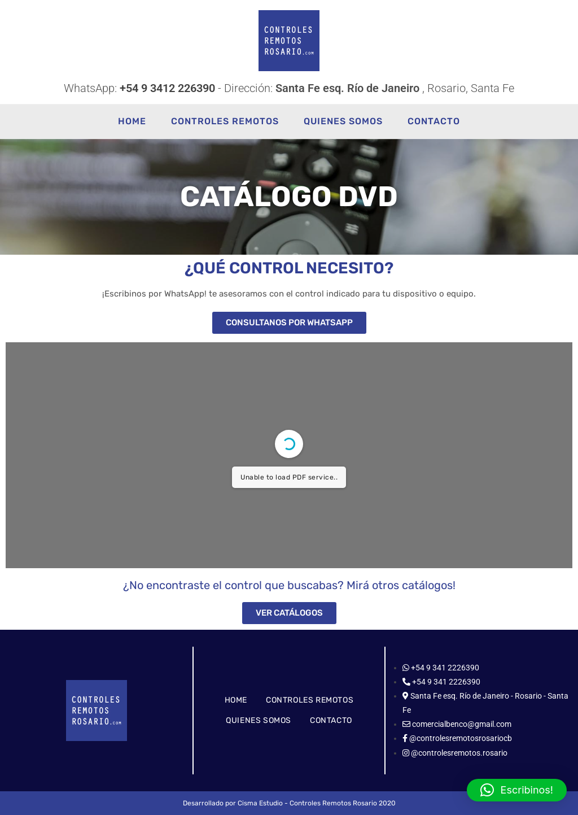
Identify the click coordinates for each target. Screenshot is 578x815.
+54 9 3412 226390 (167, 88)
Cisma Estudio (260, 803)
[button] (517, 790)
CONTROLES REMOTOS (309, 700)
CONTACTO (331, 720)
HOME (236, 700)
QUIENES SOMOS (258, 720)
